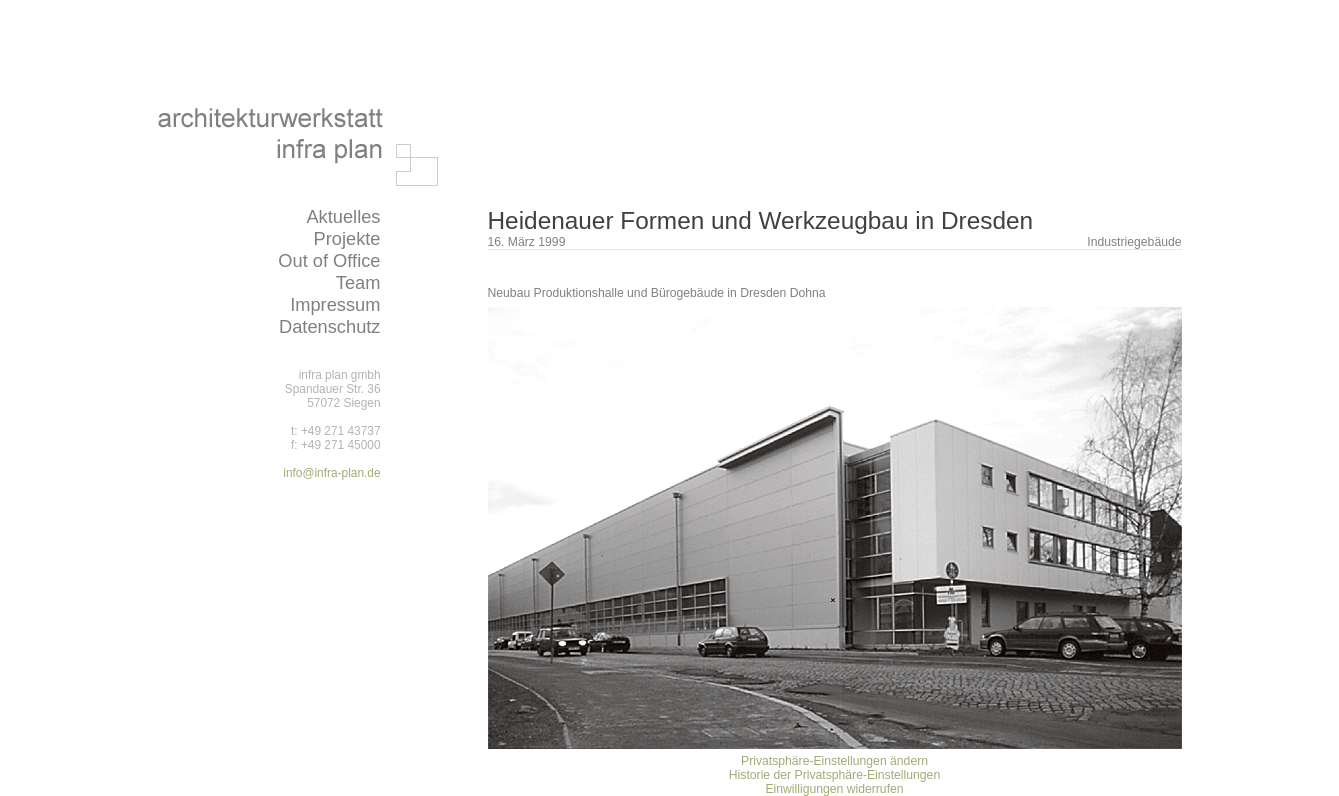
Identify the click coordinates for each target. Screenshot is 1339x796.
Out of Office (329, 260)
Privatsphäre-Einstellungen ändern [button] (834, 761)
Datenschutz (330, 326)
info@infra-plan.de (331, 473)
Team (358, 282)
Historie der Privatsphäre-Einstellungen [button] (834, 775)
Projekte (346, 238)
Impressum (335, 304)
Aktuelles (343, 216)
